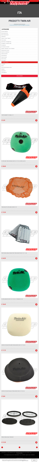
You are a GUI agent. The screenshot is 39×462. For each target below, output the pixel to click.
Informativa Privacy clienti (5, 457)
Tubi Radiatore (4, 72)
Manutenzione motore (5, 50)
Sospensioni (3, 70)
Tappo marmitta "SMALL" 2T (7, 115)
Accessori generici (4, 31)
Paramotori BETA (4, 53)
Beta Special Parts (4, 33)
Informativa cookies (35, 457)
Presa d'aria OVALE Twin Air (7, 437)
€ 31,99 (3, 443)
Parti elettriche (4, 55)
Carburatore (3, 36)
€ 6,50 (3, 120)
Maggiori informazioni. (24, 460)
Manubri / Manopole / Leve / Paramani (7, 48)
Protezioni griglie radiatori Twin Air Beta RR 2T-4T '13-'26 (14, 253)
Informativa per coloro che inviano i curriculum (24, 457)
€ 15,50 (3, 212)
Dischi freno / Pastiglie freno (6, 41)
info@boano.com (34, 452)
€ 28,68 (3, 166)
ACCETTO (34, 460)
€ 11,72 (3, 350)
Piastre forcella (4, 57)
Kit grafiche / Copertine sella (6, 43)
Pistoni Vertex (3, 58)
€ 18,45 (3, 304)
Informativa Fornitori (13, 457)
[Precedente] (2, 448)
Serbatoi (2, 69)
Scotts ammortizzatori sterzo (6, 67)
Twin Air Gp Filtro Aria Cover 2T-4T (9, 207)
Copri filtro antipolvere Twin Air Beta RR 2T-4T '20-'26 (13, 345)
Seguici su (4, 1)
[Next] (37, 448)
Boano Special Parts (4, 34)
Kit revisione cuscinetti (5, 46)
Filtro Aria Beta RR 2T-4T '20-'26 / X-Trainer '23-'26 (12, 299)
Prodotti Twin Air (5, 62)
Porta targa (3, 60)
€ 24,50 (3, 258)
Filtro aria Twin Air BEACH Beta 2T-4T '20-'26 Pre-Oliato (13, 161)
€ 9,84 (3, 397)
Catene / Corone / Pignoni (5, 38)
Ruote (2, 65)
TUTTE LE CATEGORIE (20, 75)
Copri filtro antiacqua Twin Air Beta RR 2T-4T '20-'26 (12, 391)
